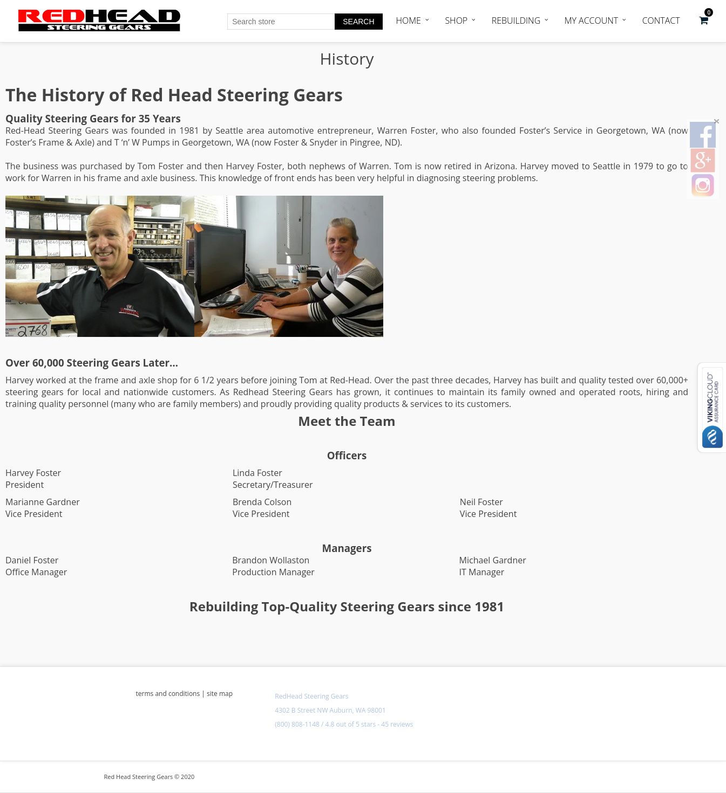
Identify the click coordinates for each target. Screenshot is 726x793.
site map (220, 693)
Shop (456, 20)
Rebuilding (516, 20)
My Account (592, 20)
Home (408, 20)
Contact (661, 20)
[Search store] (281, 21)
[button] (703, 20)
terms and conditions (168, 693)
